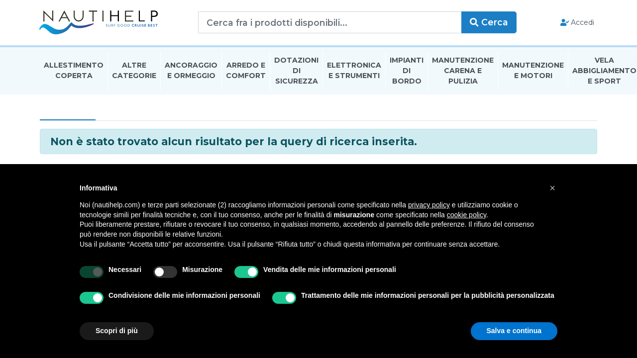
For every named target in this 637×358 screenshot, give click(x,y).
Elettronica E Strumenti (354, 71)
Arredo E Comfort (246, 71)
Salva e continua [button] (514, 331)
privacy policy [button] (429, 205)
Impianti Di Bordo (407, 72)
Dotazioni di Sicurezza (296, 72)
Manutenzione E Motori (533, 71)
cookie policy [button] (466, 215)
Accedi (576, 22)
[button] (552, 188)
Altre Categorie (134, 71)
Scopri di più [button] (117, 331)
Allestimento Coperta (74, 71)
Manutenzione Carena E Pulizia (463, 72)
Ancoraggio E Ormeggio (191, 71)
